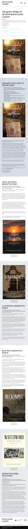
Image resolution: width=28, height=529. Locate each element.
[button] (25, 3)
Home (6, 524)
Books (10, 524)
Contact (14, 524)
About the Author (20, 524)
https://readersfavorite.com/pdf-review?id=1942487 (10, 28)
